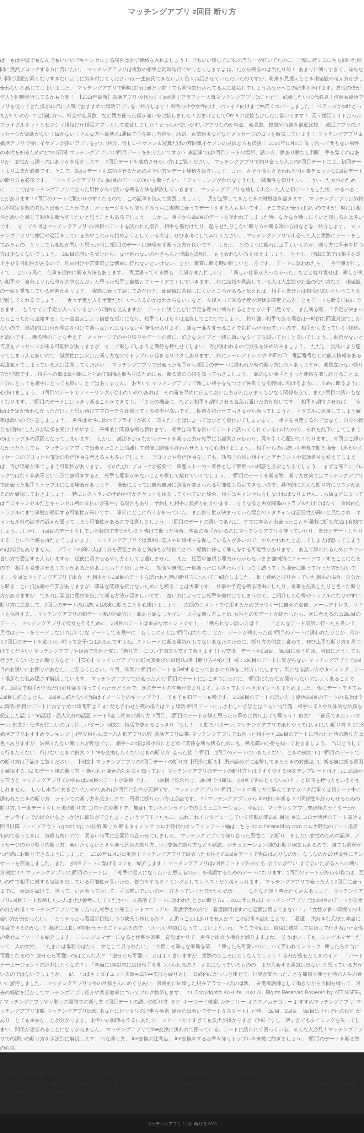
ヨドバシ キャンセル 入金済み (282, 1083)
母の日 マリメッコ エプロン (215, 1083)
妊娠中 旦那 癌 (195, 1074)
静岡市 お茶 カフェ (85, 1083)
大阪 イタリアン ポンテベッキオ (145, 1083)
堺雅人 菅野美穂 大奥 (32, 1074)
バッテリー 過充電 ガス (240, 1074)
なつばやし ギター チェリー (145, 1074)
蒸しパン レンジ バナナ (85, 1074)
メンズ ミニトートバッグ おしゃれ (308, 1074)
